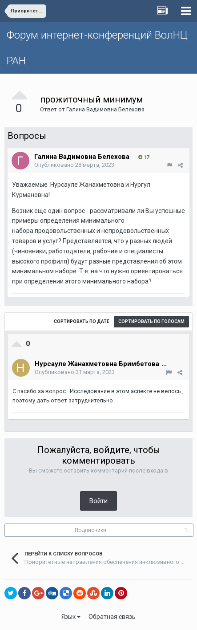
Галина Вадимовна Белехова (105, 109)
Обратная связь (112, 616)
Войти (98, 501)
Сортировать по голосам (151, 321)
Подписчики (90, 530)
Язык (70, 616)
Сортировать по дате (81, 321)
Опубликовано (74, 164)
